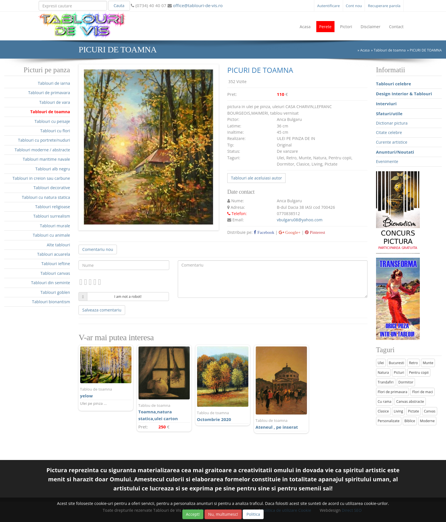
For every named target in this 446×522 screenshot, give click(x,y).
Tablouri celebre (393, 83)
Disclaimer (371, 26)
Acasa (305, 26)
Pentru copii (419, 372)
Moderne (427, 420)
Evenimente (387, 161)
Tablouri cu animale (51, 235)
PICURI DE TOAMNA (426, 50)
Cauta (118, 5)
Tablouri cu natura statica (46, 197)
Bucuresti (396, 362)
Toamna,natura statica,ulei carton (164, 412)
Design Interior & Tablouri (404, 93)
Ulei (381, 362)
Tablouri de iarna (54, 83)
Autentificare (328, 5)
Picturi (399, 372)
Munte (428, 362)
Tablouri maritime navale (46, 159)
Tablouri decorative (52, 187)
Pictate (413, 411)
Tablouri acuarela (53, 254)
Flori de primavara (393, 391)
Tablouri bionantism (51, 301)
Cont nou (354, 5)
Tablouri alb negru (52, 169)
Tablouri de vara (54, 102)
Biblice (409, 420)
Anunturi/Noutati (395, 152)
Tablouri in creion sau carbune (41, 178)
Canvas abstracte (410, 401)
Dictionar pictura (392, 123)
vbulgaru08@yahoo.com (300, 219)
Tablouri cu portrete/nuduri (44, 140)
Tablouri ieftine (56, 263)
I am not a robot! (128, 296)
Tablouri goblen (55, 292)
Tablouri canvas (55, 273)
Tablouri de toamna (390, 50)
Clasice (383, 411)
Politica (253, 514)
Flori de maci (422, 391)
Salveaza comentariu (101, 310)
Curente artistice (391, 142)
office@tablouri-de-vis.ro (197, 5)
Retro (413, 362)
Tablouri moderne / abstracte (42, 149)
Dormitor (406, 382)
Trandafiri (386, 382)
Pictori (346, 26)
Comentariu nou (97, 249)
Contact (396, 26)
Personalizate (389, 420)
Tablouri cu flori (55, 130)
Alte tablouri (58, 244)
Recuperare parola (384, 5)
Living (398, 411)
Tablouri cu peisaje (52, 121)
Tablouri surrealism (51, 216)
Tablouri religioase (52, 206)
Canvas (429, 411)
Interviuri (386, 103)
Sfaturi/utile (389, 113)
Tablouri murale (55, 225)
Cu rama (384, 401)
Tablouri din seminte (50, 282)
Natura (383, 372)
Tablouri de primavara (49, 92)
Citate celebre (389, 132)
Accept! (193, 514)
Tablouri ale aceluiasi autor (256, 178)
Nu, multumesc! (223, 514)
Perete (325, 26)
